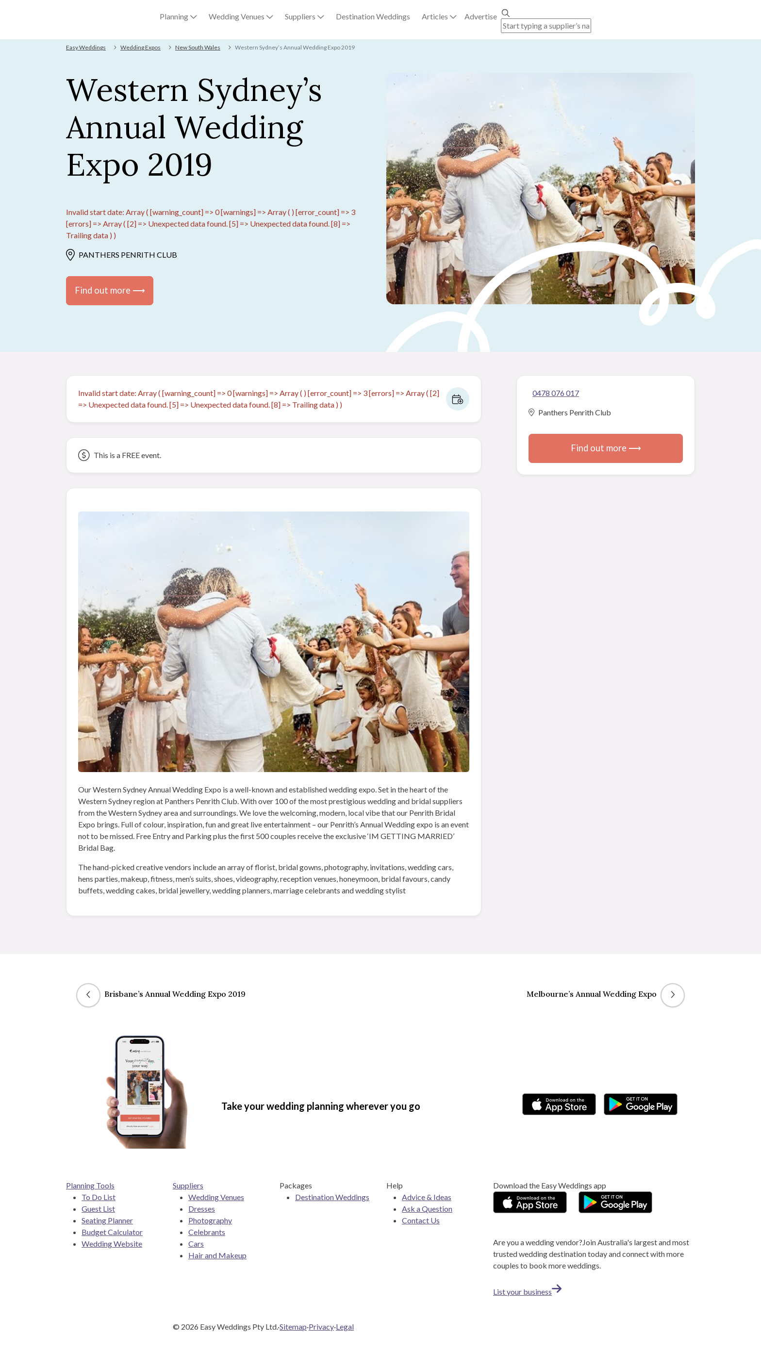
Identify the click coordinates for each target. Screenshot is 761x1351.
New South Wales (197, 47)
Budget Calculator (112, 1231)
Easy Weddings (86, 47)
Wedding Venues (216, 1197)
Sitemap (293, 1326)
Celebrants (206, 1231)
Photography (210, 1220)
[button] (178, 16)
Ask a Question (427, 1208)
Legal (345, 1326)
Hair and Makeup (217, 1255)
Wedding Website (112, 1243)
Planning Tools (90, 1185)
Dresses (201, 1208)
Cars (196, 1243)
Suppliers (188, 1185)
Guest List (98, 1208)
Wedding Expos (140, 47)
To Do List (99, 1197)
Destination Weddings (332, 1197)
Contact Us (421, 1220)
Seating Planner (107, 1220)
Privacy (321, 1326)
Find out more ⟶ (110, 290)
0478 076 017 (555, 392)
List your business (527, 1291)
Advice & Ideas (426, 1197)
